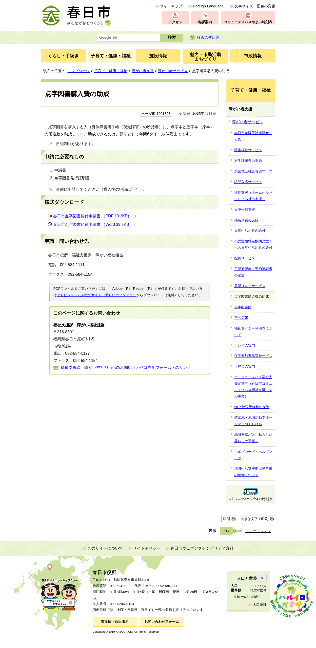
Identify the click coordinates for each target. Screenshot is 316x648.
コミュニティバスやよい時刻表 (248, 22)
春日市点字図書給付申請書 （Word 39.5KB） (95, 224)
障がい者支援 (143, 71)
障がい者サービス (173, 71)
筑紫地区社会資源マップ (253, 171)
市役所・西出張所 (115, 622)
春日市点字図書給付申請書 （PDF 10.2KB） (94, 216)
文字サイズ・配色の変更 (255, 6)
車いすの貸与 (244, 345)
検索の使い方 (208, 37)
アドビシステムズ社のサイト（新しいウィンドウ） (96, 295)
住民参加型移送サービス (253, 356)
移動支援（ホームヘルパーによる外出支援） (253, 195)
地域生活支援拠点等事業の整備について (253, 471)
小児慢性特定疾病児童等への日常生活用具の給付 (253, 244)
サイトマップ (171, 6)
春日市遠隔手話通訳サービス (253, 136)
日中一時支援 (244, 209)
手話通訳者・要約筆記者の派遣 (253, 272)
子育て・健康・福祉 (110, 71)
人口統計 (260, 604)
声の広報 (241, 318)
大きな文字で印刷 (254, 519)
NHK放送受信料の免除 (251, 407)
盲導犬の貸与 (244, 366)
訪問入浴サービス (248, 182)
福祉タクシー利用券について (253, 331)
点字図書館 (243, 307)
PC (226, 531)
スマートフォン (258, 531)
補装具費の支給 (246, 220)
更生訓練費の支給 (248, 161)
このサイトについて (105, 548)
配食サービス (244, 258)
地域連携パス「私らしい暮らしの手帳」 (253, 438)
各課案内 (205, 22)
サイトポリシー (146, 548)
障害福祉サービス (248, 150)
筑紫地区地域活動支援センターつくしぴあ (253, 421)
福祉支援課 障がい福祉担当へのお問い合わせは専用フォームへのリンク (126, 367)
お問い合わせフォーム (161, 622)
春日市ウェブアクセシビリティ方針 (202, 548)
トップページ (78, 71)
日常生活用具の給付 (249, 230)
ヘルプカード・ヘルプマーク (253, 455)
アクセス (175, 22)
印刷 (226, 519)
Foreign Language (208, 6)
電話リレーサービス (249, 286)
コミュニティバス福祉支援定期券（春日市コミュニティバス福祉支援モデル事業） (253, 386)
